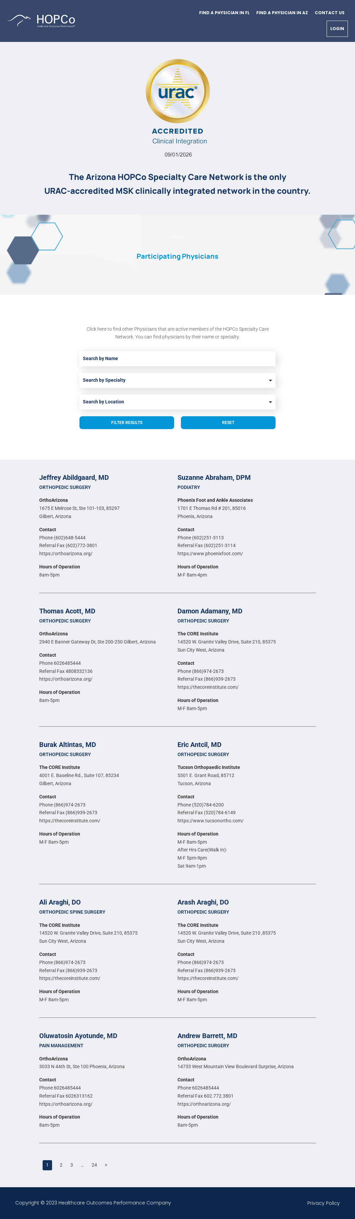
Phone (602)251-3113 (201, 537)
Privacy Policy (323, 1203)
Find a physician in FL (224, 13)
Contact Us (330, 13)
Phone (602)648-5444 (62, 537)
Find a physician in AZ (282, 13)
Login (337, 28)
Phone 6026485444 (60, 663)
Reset (228, 422)
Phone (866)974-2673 (201, 671)
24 (94, 1165)
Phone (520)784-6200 (201, 804)
